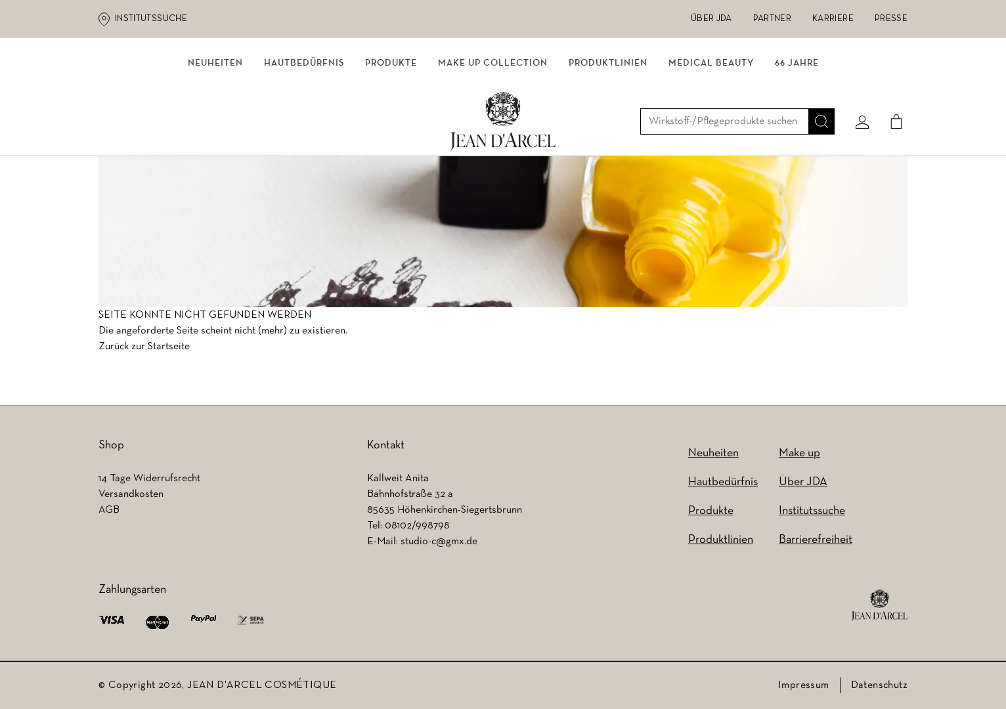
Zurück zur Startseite (144, 349)
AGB (109, 510)
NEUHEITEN (215, 136)
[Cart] (891, 83)
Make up (799, 453)
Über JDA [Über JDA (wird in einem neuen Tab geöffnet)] (711, 18)
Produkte (391, 136)
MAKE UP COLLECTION (493, 136)
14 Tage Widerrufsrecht (149, 478)
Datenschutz (879, 685)
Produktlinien (608, 136)
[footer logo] (880, 605)
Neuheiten (713, 453)
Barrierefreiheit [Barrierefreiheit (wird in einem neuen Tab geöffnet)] (815, 540)
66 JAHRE (797, 136)
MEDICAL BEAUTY (711, 136)
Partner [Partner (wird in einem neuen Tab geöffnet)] (772, 18)
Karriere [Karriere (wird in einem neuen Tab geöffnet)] (833, 18)
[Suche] (816, 83)
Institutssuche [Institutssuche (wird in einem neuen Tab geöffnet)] (151, 18)
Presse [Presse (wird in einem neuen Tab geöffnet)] (891, 18)
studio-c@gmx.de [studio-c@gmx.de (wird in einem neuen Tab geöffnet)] (439, 541)
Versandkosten (131, 494)
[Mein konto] (857, 83)
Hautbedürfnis (304, 136)
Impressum (803, 685)
